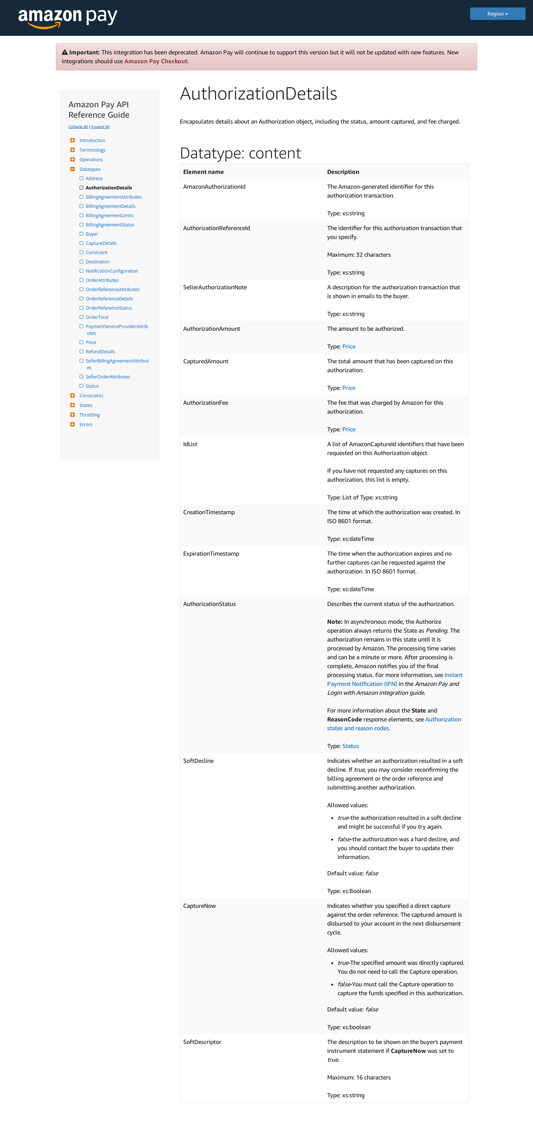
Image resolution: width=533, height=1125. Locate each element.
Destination (98, 262)
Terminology (91, 150)
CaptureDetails (102, 243)
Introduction (91, 140)
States (85, 405)
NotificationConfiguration (112, 271)
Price (91, 342)
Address (95, 178)
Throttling (89, 415)
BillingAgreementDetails (111, 206)
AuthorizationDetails (109, 188)
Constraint (97, 252)
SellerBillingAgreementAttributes (118, 364)
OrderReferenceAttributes (113, 289)
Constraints (90, 396)
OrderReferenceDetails (110, 299)
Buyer (92, 234)
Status (93, 386)
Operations (90, 159)
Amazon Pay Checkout (155, 61)
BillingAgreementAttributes (114, 197)
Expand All (100, 126)
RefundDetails (101, 351)
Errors (85, 424)
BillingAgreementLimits (110, 215)
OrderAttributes (103, 280)
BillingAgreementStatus (110, 225)
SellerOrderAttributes (108, 377)
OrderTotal (97, 317)
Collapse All (78, 126)
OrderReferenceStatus (109, 308)
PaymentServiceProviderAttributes (117, 329)
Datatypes (89, 169)
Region (497, 13)
